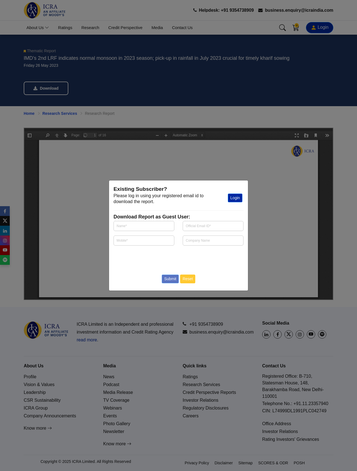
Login (235, 198)
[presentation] (146, 258)
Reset (188, 279)
